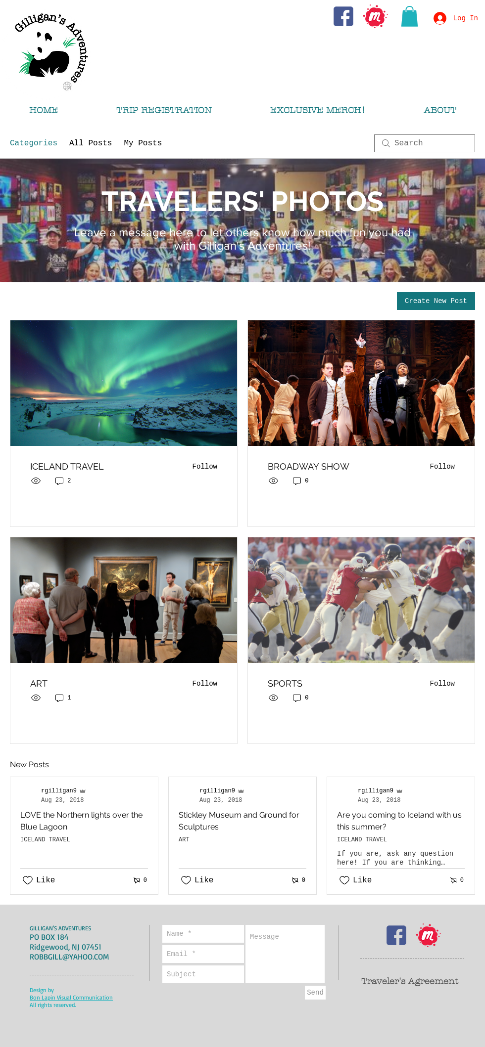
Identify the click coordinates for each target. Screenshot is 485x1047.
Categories (33, 143)
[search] (424, 143)
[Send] (315, 993)
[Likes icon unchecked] (27, 880)
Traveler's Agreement (409, 981)
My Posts (143, 143)
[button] (409, 16)
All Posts (90, 143)
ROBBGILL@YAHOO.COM (69, 956)
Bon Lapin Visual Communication (71, 997)
